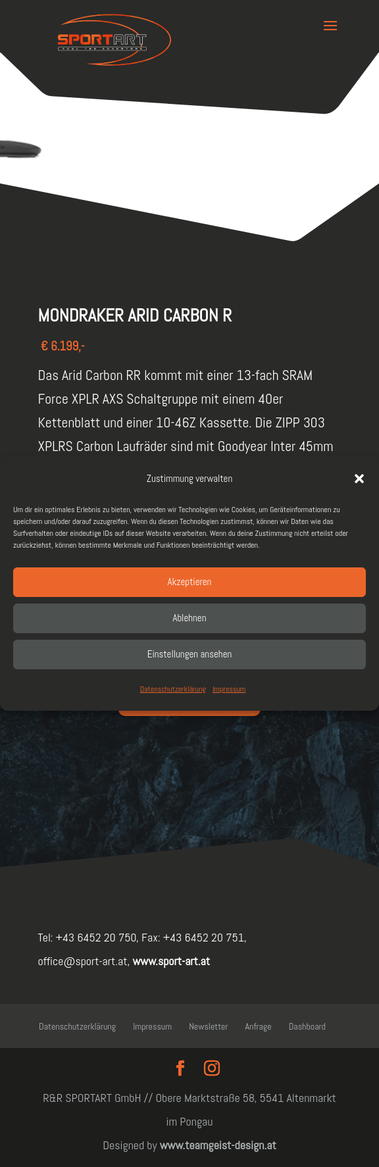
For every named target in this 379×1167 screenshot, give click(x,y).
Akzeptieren (190, 581)
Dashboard (307, 1026)
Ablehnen (190, 617)
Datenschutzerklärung (173, 689)
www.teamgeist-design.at (218, 1145)
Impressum (229, 689)
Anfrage (258, 1026)
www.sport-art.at (170, 960)
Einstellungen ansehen (189, 654)
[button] (359, 478)
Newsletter (208, 1026)
